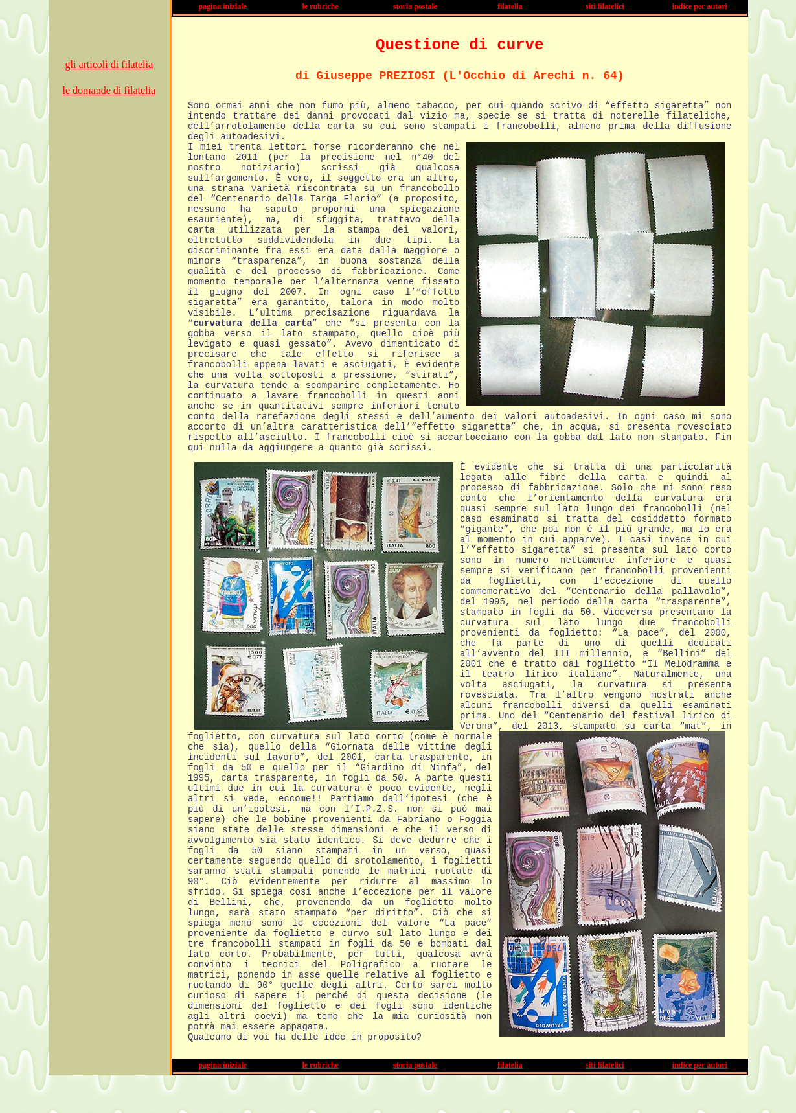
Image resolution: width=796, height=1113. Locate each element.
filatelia (510, 6)
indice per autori (699, 6)
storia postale (415, 6)
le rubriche (320, 6)
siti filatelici (605, 6)
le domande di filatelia (109, 90)
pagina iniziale (223, 6)
